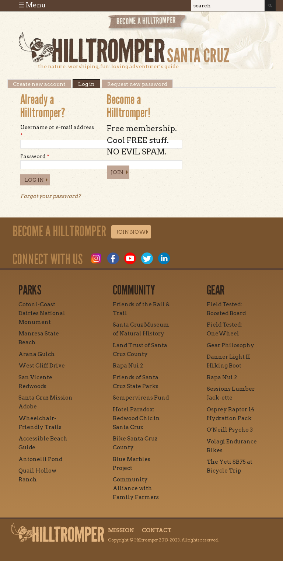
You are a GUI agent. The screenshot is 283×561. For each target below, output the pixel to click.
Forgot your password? (50, 196)
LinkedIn (164, 258)
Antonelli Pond (40, 459)
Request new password (137, 84)
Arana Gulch (36, 354)
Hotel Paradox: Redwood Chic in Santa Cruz (136, 418)
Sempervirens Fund (141, 397)
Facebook (113, 258)
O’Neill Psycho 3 (230, 429)
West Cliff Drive (41, 365)
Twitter (147, 258)
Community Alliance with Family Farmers (136, 488)
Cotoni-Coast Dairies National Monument (41, 313)
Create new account (39, 84)
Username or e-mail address (57, 131)
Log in (89, 84)
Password (34, 156)
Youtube (130, 258)
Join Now (131, 232)
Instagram (96, 258)
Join (117, 172)
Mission (121, 530)
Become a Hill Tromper (147, 23)
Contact (156, 530)
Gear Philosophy (230, 345)
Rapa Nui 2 (128, 365)
